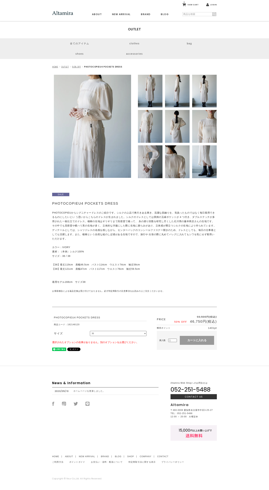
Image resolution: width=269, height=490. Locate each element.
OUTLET (65, 66)
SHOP (130, 456)
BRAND (145, 14)
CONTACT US (194, 396)
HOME (55, 66)
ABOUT (97, 14)
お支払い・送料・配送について (107, 462)
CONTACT (162, 456)
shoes (79, 53)
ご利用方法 (57, 462)
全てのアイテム (79, 43)
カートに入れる (197, 340)
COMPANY (145, 456)
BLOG (165, 14)
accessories (134, 53)
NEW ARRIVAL (121, 14)
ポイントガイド (77, 462)
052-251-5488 (190, 389)
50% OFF (76, 66)
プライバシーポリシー (172, 462)
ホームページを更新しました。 (89, 391)
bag (189, 43)
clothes (134, 43)
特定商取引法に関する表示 (142, 462)
